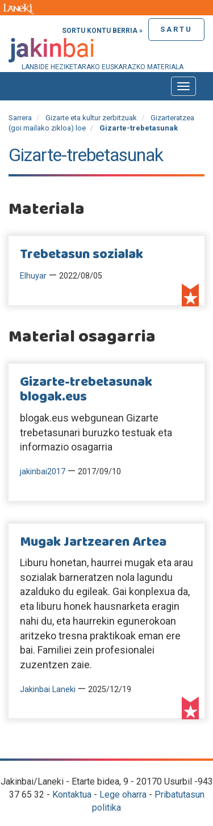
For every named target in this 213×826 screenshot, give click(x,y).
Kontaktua (71, 794)
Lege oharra (123, 794)
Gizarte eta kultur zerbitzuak (91, 117)
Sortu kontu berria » (102, 31)
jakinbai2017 (42, 472)
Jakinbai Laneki (48, 689)
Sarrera (20, 117)
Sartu (176, 29)
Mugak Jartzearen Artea (93, 542)
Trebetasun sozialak (81, 255)
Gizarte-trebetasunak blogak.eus (86, 390)
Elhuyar (33, 276)
